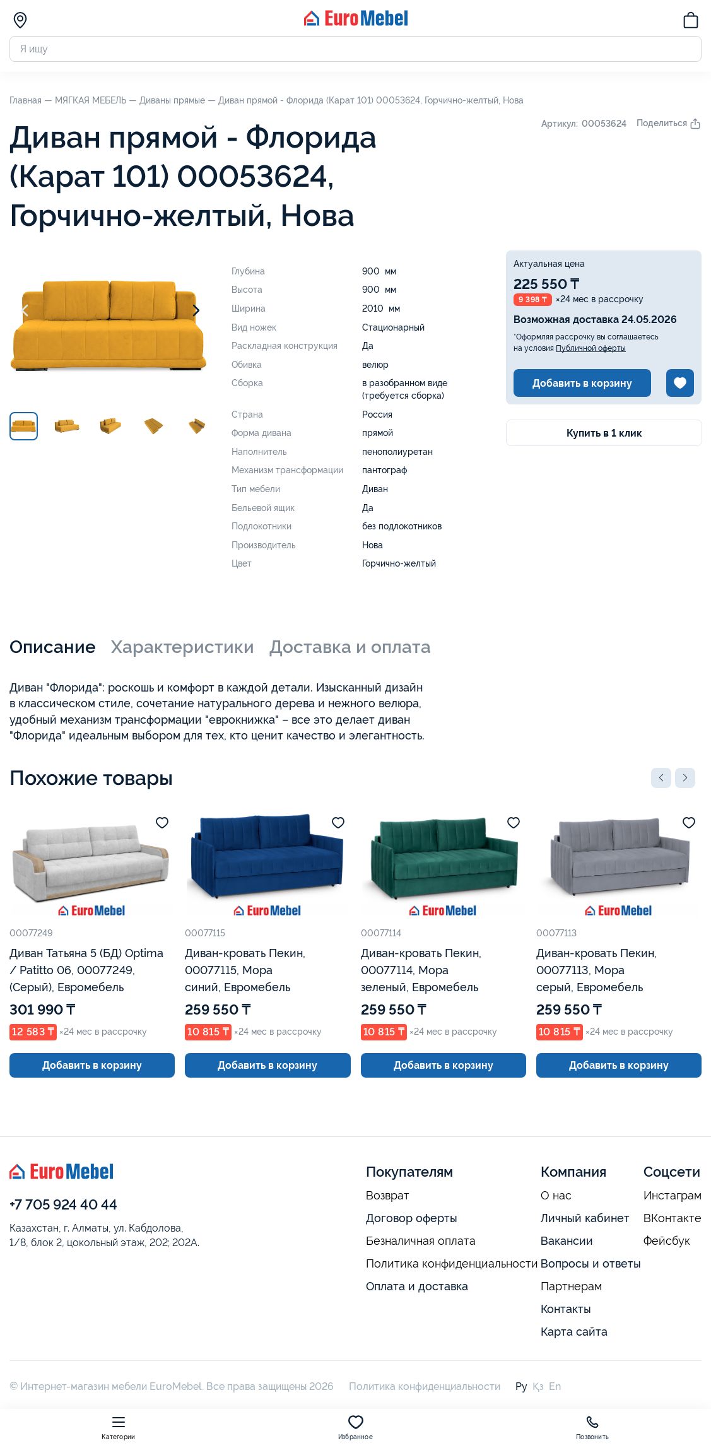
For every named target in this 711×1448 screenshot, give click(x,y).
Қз (538, 1386)
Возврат (387, 1195)
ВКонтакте (672, 1218)
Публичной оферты (591, 348)
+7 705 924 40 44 (63, 1204)
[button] (661, 778)
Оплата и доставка (417, 1286)
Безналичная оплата (421, 1241)
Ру (521, 1386)
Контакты (566, 1309)
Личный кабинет (585, 1218)
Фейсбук (666, 1241)
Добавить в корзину (582, 383)
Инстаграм (672, 1195)
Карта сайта (574, 1331)
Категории (118, 1427)
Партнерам (571, 1286)
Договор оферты (411, 1218)
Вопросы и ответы (591, 1263)
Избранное (355, 1427)
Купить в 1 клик (604, 433)
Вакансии (567, 1240)
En (555, 1386)
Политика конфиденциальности (452, 1263)
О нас (556, 1195)
